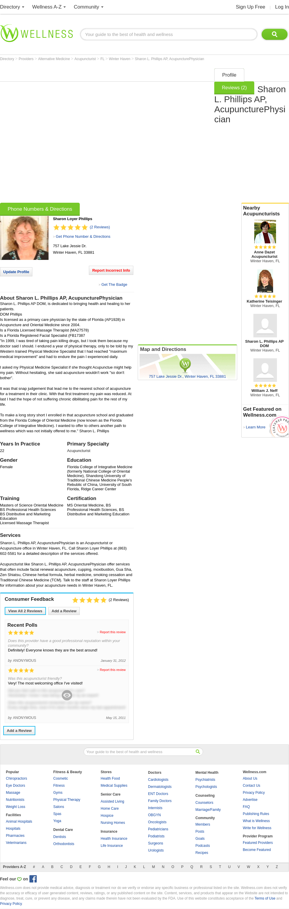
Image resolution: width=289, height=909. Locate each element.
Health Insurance (114, 839)
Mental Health (206, 773)
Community (86, 7)
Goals (200, 839)
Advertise (250, 800)
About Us (250, 778)
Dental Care (63, 830)
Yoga (57, 821)
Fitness (59, 785)
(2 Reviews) (100, 227)
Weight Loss (15, 807)
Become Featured (257, 850)
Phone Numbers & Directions (40, 209)
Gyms (57, 793)
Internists (155, 808)
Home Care (110, 808)
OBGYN (154, 815)
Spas (57, 814)
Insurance (109, 831)
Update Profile (16, 272)
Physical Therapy (66, 800)
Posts (199, 831)
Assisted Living (112, 801)
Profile (229, 75)
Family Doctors (160, 801)
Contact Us (251, 785)
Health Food (110, 778)
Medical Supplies (114, 785)
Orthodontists (63, 844)
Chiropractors (16, 778)
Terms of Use (265, 898)
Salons (58, 807)
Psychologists (206, 787)
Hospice (107, 816)
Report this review (113, 632)
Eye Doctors (15, 785)
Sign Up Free (250, 7)
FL (102, 59)
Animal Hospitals (19, 821)
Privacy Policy (254, 793)
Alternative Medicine (54, 59)
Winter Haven (120, 59)
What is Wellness (256, 821)
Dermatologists (160, 787)
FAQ (246, 807)
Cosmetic (60, 778)
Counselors (204, 803)
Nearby (265, 211)
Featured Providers (258, 843)
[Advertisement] (68, 133)
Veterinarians (16, 843)
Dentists (59, 837)
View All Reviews (25, 611)
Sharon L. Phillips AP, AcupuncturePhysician (169, 59)
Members (202, 824)
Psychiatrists (205, 780)
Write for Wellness (257, 828)
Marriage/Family (208, 810)
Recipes (201, 853)
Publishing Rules (256, 814)
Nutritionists (15, 800)
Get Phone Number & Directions (83, 236)
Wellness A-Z (47, 7)
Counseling (205, 795)
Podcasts (202, 846)
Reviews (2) (234, 87)
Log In (282, 7)
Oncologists (157, 822)
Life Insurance (112, 846)
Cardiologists (158, 780)
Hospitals (13, 828)
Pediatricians (158, 829)
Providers (26, 59)
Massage (13, 793)
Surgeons (155, 843)
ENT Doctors (158, 794)
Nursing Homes (113, 823)
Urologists (156, 850)
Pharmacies (15, 836)
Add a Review (64, 611)
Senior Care (110, 794)
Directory (10, 7)
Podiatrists (156, 836)
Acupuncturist (85, 59)
